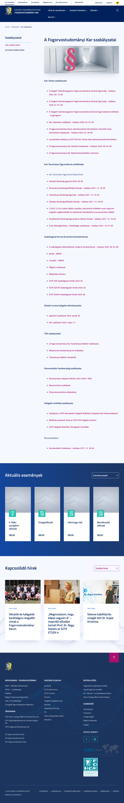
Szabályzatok (15, 27)
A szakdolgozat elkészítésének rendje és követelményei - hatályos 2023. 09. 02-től (83, 246)
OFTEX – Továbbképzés (13, 689)
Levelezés (47, 686)
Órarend (47, 697)
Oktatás (93, 10)
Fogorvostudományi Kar (27, 12)
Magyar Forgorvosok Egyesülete (16, 697)
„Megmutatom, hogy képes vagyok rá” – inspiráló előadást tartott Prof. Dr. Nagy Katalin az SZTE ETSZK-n (61, 623)
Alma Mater (79, 2)
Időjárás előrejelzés (90, 720)
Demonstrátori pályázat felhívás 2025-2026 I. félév (70, 378)
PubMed (8, 693)
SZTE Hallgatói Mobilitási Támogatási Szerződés (69, 426)
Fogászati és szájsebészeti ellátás (95, 686)
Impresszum (105, 791)
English (109, 3)
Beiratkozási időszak (103, 524)
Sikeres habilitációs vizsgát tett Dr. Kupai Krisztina (100, 618)
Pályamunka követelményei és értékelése (66, 350)
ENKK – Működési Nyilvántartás (16, 686)
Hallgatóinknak (47, 2)
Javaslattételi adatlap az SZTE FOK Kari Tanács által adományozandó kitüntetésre (83, 139)
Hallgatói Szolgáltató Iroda (53, 701)
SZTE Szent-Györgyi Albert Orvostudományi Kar (22, 717)
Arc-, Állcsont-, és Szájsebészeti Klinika (97, 693)
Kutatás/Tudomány (78, 10)
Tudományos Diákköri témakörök (62, 357)
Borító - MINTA (55, 253)
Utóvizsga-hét (75, 522)
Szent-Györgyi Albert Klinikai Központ (96, 697)
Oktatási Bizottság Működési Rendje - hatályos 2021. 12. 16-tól (76, 201)
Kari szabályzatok (26, 27)
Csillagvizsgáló (88, 717)
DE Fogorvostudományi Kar (14, 738)
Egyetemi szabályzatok (14, 50)
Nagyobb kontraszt (117, 2)
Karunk (51, 17)
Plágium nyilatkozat (57, 267)
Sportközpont (88, 709)
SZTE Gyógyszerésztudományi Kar (17, 727)
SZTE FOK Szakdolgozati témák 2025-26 (66, 280)
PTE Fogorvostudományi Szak (15, 742)
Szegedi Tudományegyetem (27, 9)
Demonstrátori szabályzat (59, 385)
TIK (45, 712)
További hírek (101, 568)
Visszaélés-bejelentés (72, 791)
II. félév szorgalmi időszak (14, 525)
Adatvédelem (56, 791)
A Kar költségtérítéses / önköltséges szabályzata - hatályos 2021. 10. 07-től (81, 225)
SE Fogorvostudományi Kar (14, 734)
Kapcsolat (98, 3)
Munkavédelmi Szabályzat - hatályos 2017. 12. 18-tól (71, 448)
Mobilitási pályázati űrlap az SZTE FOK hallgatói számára (72, 420)
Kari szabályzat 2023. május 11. (62, 322)
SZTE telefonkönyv (51, 689)
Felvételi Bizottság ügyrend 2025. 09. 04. (66, 181)
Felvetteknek (35, 2)
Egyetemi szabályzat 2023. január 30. (64, 315)
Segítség (116, 791)
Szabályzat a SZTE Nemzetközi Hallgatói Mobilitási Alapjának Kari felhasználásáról (83, 413)
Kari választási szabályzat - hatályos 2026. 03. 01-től (71, 122)
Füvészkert (87, 713)
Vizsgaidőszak (45, 522)
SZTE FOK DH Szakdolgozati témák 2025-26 (67, 287)
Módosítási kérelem (57, 274)
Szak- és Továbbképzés (13, 701)
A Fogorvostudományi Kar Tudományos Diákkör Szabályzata (74, 343)
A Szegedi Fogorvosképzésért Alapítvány (19, 704)
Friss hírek (13, 608)
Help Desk (47, 719)
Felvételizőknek (22, 2)
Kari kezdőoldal (9, 2)
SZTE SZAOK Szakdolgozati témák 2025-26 (67, 294)
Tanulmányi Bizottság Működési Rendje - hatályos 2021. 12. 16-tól (77, 188)
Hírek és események (56, 10)
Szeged (86, 725)
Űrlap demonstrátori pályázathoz (62, 392)
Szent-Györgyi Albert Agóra (54, 716)
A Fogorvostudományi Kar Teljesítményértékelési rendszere (74, 153)
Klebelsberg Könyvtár (51, 708)
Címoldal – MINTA (56, 260)
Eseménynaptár (100, 475)
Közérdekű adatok (90, 791)
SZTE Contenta (49, 693)
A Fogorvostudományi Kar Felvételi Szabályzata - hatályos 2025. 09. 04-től (80, 146)
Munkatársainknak (61, 2)
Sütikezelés (43, 791)
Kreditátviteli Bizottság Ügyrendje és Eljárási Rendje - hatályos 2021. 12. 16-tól (82, 218)
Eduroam (47, 704)
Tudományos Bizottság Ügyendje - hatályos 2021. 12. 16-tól (74, 194)
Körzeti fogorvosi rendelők (92, 689)
